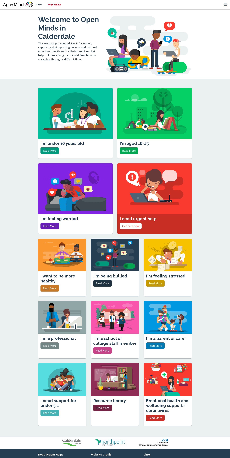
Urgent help (54, 5)
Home (39, 5)
